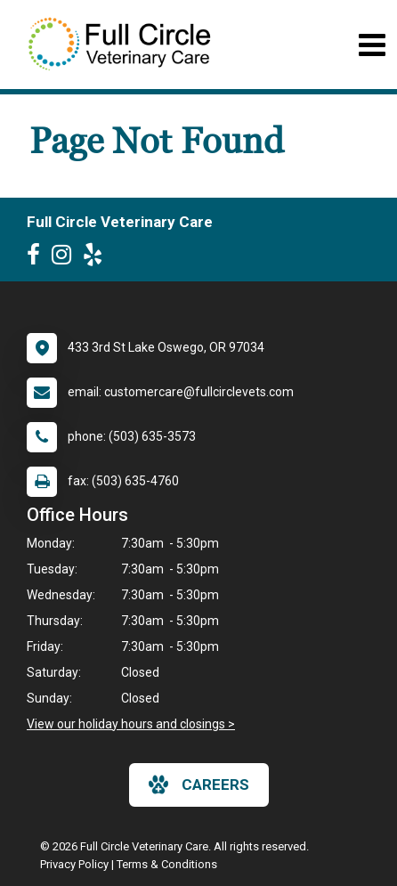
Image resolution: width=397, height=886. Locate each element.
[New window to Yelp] (97, 258)
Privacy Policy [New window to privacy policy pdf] (74, 864)
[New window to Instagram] (66, 258)
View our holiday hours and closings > (131, 724)
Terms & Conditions (167, 864)
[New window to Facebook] (38, 258)
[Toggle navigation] (371, 45)
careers (199, 784)
